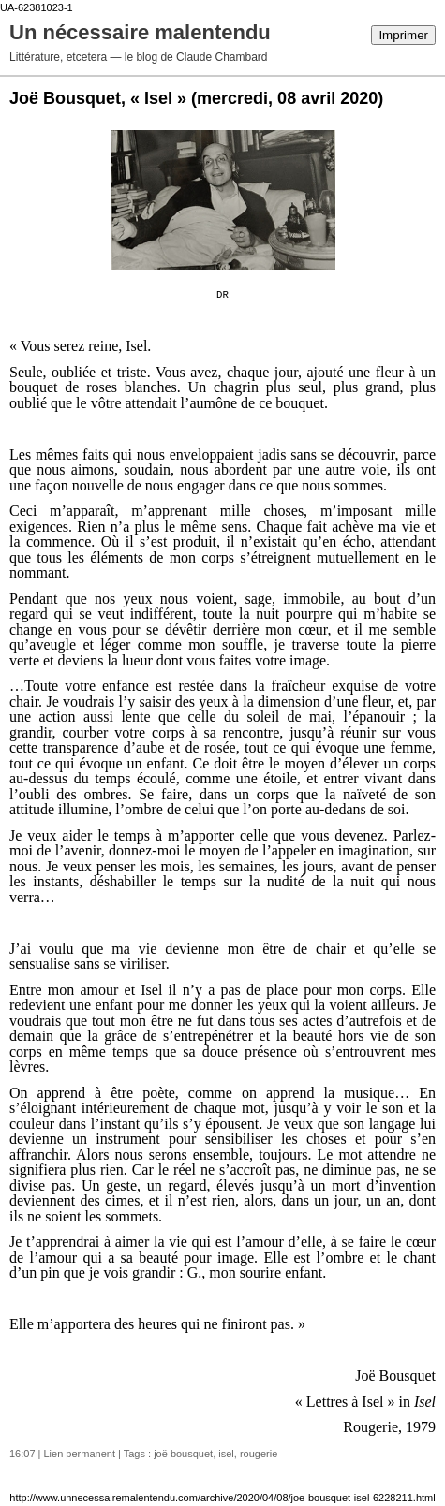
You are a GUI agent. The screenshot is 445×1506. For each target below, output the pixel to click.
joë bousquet (183, 1453)
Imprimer (403, 35)
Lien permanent (79, 1453)
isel (226, 1453)
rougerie (258, 1453)
